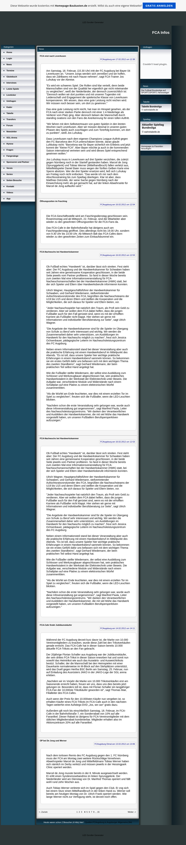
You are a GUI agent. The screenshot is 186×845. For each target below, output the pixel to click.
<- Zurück (43, 812)
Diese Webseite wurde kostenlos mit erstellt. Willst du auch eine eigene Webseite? (93, 6)
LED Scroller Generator (92, 22)
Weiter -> (132, 812)
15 (98, 812)
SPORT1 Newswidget (159, 92)
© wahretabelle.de (150, 110)
